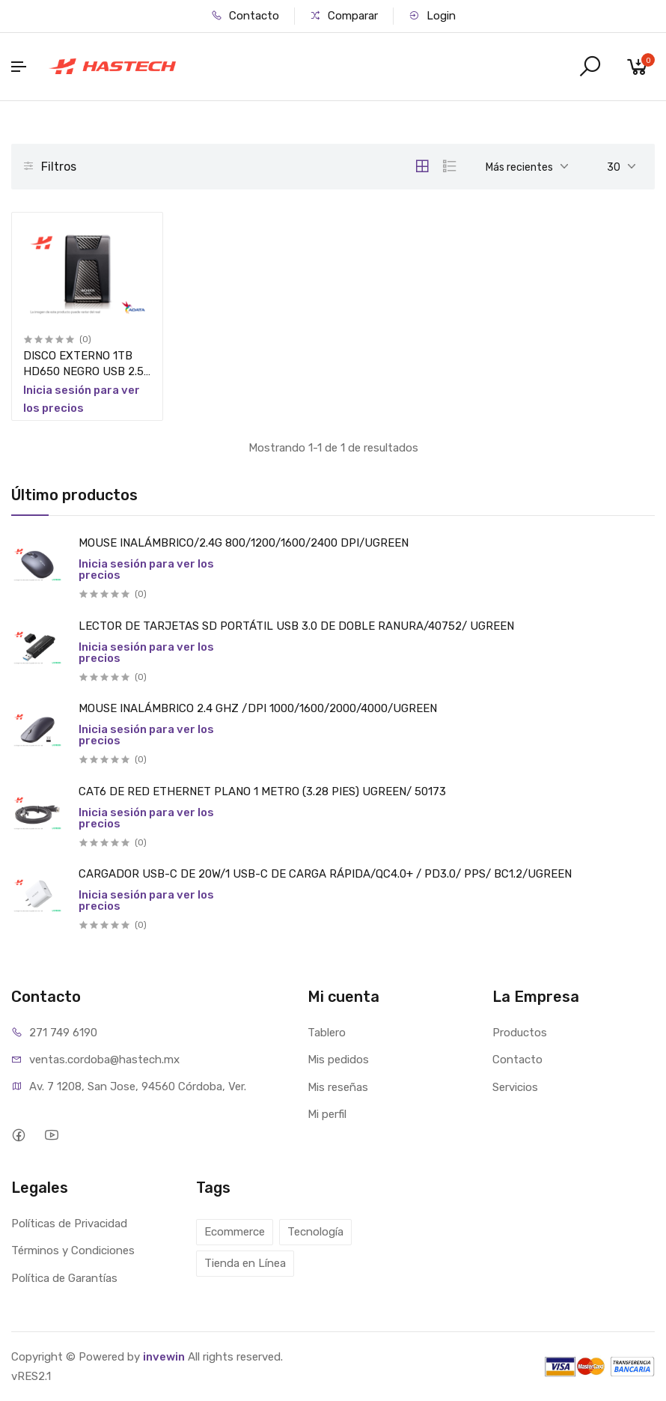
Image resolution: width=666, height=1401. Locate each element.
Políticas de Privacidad (69, 1223)
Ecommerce (234, 1232)
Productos (519, 1032)
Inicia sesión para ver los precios (146, 569)
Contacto (245, 15)
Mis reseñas (338, 1087)
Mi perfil (327, 1114)
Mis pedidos (338, 1059)
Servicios (515, 1087)
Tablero (327, 1032)
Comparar (344, 15)
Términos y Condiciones (73, 1250)
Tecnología (315, 1232)
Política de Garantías (64, 1278)
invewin (164, 1357)
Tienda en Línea (245, 1263)
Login (432, 15)
